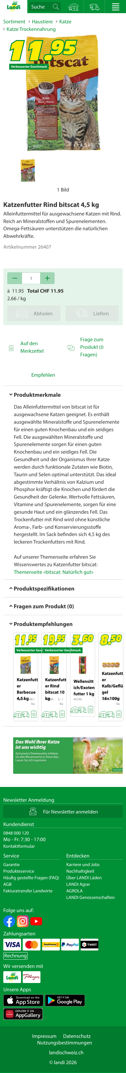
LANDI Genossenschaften (90, 897)
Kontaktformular (19, 846)
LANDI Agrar (78, 884)
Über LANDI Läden (84, 878)
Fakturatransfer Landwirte (28, 891)
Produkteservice (18, 871)
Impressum (44, 1036)
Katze (65, 21)
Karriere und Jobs (83, 864)
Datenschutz (77, 1036)
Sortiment (14, 21)
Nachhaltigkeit (80, 871)
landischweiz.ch (66, 1052)
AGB (7, 884)
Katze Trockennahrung (31, 29)
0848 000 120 (16, 833)
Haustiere (42, 21)
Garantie (11, 864)
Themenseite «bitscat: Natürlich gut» (53, 572)
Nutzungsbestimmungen (64, 1042)
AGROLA (74, 891)
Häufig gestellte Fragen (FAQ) (31, 878)
